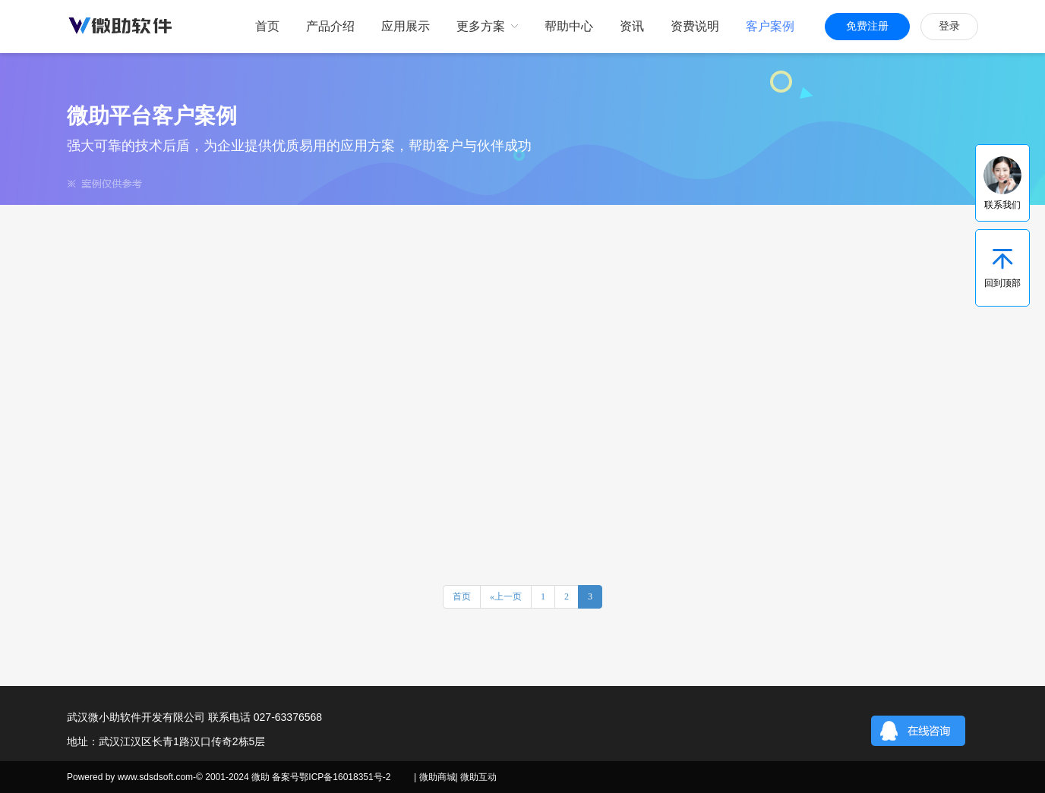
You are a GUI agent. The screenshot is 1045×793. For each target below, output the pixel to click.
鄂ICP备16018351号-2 (344, 777)
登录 (949, 26)
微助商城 (437, 777)
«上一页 (506, 596)
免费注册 (867, 26)
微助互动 (478, 777)
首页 (462, 596)
